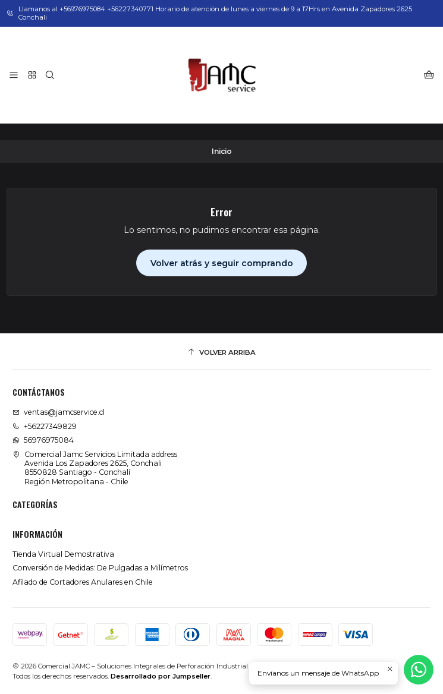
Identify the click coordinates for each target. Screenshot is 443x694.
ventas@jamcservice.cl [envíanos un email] (58, 412)
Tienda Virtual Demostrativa (63, 554)
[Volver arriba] (221, 353)
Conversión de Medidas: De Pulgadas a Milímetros (100, 567)
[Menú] (14, 75)
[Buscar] (50, 75)
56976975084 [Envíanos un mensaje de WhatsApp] (43, 440)
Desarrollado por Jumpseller (160, 676)
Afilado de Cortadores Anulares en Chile (82, 582)
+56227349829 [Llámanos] (44, 426)
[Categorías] (31, 75)
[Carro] (428, 75)
